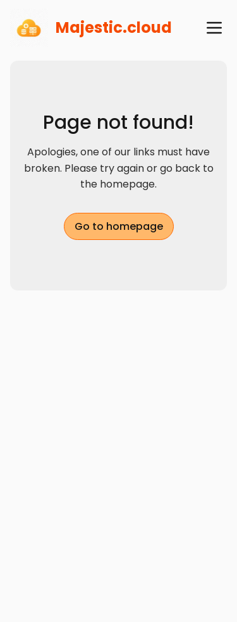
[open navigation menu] (214, 27)
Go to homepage (119, 226)
